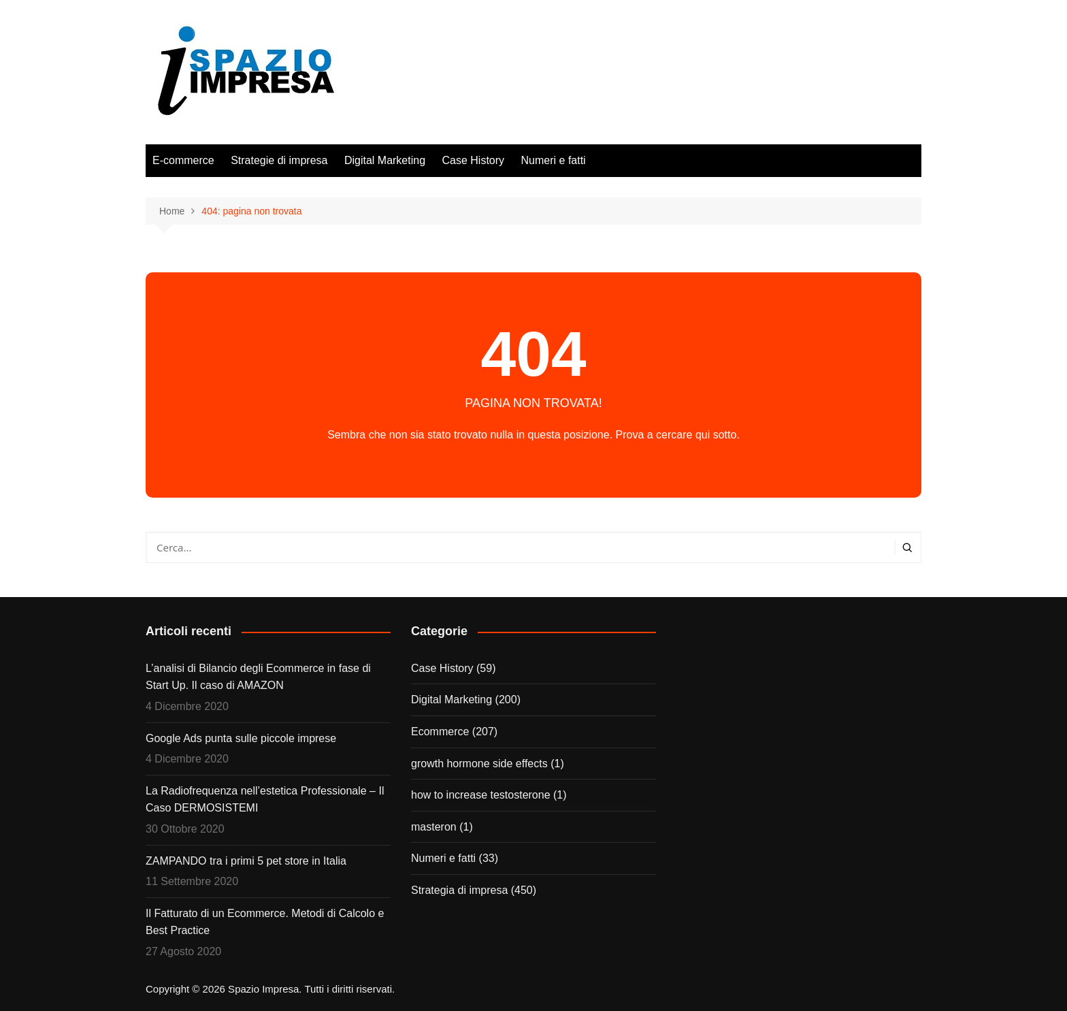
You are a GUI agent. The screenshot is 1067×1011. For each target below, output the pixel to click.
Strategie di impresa (279, 160)
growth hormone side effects (479, 763)
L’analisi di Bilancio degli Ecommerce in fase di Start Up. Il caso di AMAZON (258, 677)
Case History (473, 160)
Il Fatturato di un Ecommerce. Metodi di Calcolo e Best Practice (265, 922)
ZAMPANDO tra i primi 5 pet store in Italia (246, 861)
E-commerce (183, 160)
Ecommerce (440, 731)
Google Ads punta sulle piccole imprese (241, 738)
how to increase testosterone (481, 795)
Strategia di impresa (459, 890)
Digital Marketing (384, 160)
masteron (434, 827)
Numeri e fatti (553, 160)
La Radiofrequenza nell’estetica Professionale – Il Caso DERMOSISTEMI (265, 799)
